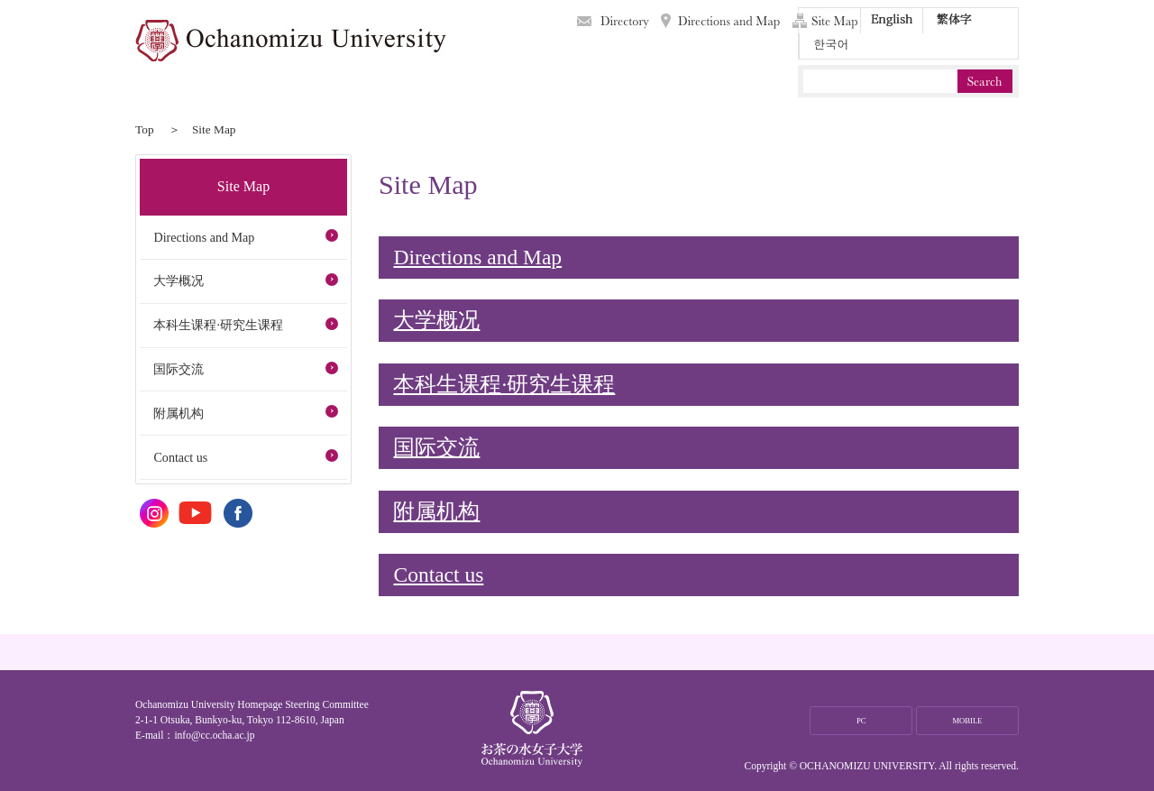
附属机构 (436, 511)
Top (144, 129)
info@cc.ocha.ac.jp (214, 735)
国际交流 (436, 447)
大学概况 (436, 320)
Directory (613, 21)
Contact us (438, 574)
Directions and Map (720, 21)
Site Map (824, 21)
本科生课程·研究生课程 (504, 384)
